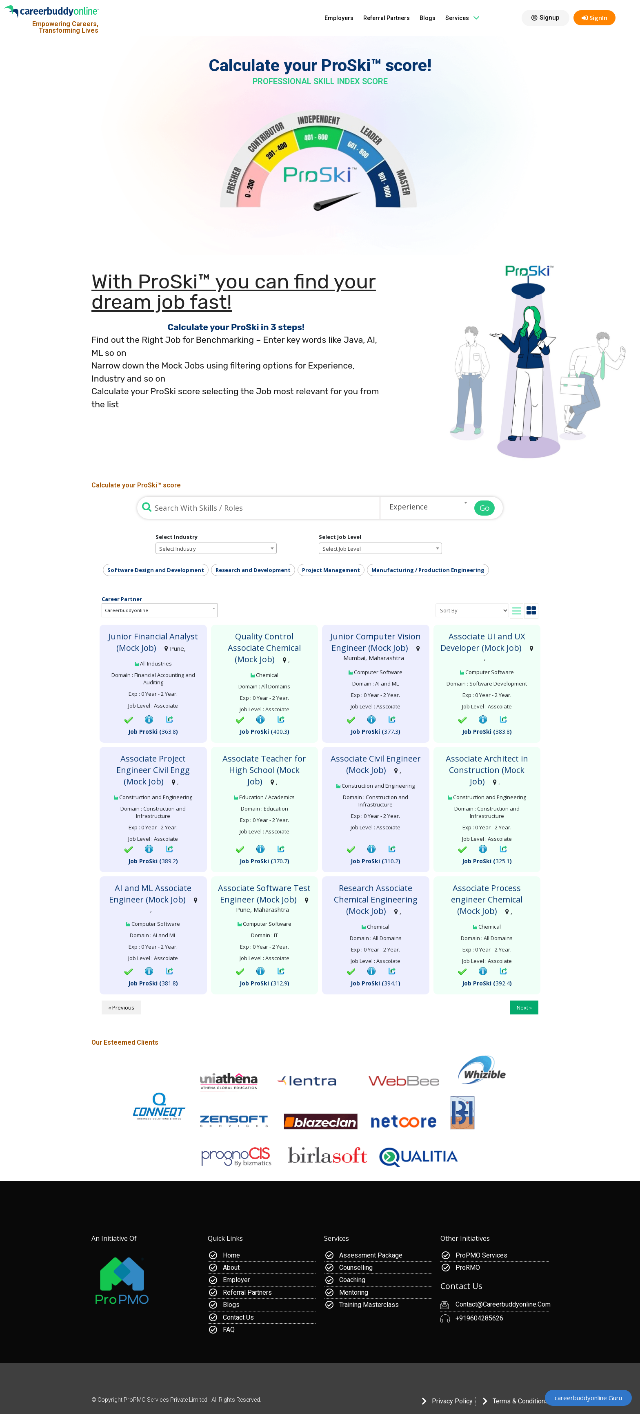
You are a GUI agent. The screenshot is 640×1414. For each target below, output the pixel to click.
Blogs (428, 18)
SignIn (594, 17)
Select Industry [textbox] (177, 548)
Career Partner (122, 598)
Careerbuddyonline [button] (126, 610)
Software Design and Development (155, 570)
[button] (545, 18)
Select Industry (177, 537)
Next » (524, 1007)
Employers (338, 18)
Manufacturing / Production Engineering (427, 570)
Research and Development (253, 570)
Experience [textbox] (408, 507)
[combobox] (425, 502)
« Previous (121, 1007)
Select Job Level (340, 537)
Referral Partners (386, 18)
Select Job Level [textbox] (341, 548)
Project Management (331, 570)
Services (462, 18)
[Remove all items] (452, 508)
